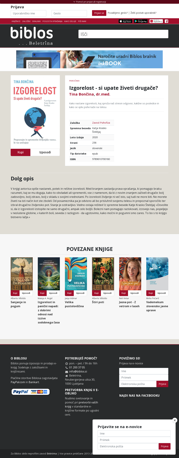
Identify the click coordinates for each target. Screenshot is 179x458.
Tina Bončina (81, 94)
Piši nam (82, 21)
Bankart (34, 382)
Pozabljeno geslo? (118, 12)
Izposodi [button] (45, 152)
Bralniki (36, 21)
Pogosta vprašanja (52, 21)
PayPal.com (18, 382)
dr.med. (103, 94)
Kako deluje (70, 21)
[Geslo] (69, 13)
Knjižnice (16, 21)
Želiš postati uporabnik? (143, 12)
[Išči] (123, 34)
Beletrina (52, 453)
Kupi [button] (20, 152)
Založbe (26, 21)
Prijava (162, 383)
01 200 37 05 (77, 367)
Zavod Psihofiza (101, 122)
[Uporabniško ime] (28, 13)
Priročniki (74, 80)
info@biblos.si (78, 371)
